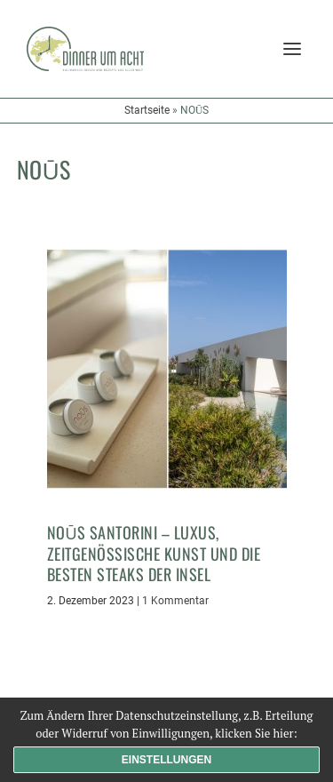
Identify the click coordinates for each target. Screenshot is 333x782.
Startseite (147, 110)
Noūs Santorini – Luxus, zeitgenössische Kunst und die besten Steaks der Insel (154, 553)
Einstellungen (166, 760)
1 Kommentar (175, 600)
